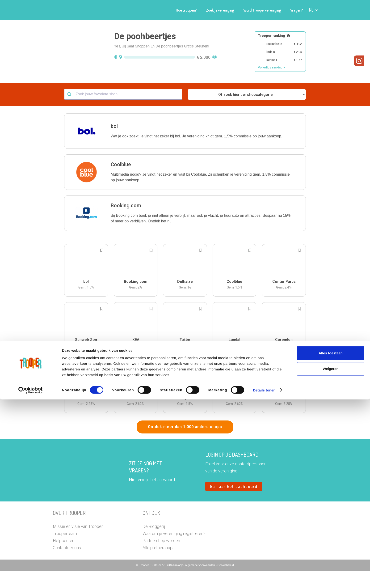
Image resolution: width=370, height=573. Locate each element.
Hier (133, 481)
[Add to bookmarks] (101, 252)
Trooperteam (65, 535)
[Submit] (70, 96)
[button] (313, 10)
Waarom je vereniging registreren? (174, 535)
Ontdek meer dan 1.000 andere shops (185, 429)
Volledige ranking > (271, 67)
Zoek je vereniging (220, 10)
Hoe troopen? (186, 10)
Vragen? (296, 10)
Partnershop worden (161, 542)
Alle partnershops (159, 549)
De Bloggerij (154, 528)
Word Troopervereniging (262, 10)
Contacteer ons (67, 549)
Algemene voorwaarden (200, 567)
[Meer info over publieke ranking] (288, 35)
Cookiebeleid (225, 567)
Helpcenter (63, 542)
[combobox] (123, 96)
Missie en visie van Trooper (78, 528)
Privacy (178, 567)
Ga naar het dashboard (233, 488)
